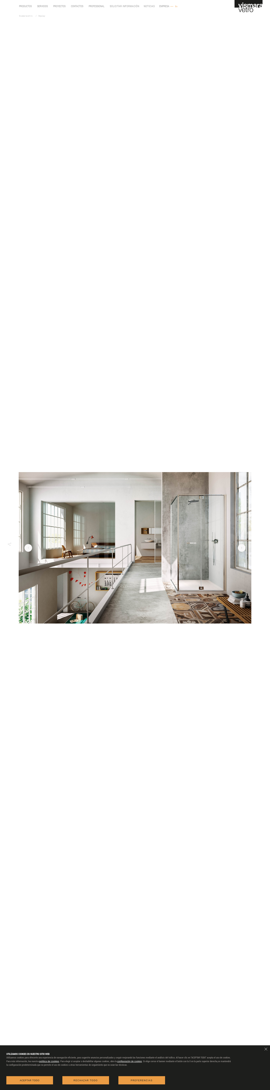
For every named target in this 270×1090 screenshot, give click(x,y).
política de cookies (49, 1061)
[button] (9, 544)
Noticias (149, 6)
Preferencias (142, 1080)
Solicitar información (124, 6)
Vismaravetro (25, 16)
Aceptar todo (29, 1080)
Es (176, 6)
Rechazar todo (86, 1080)
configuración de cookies (129, 1061)
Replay (41, 16)
